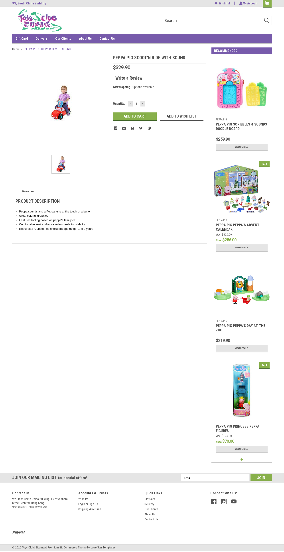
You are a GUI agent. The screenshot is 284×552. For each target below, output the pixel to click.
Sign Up (93, 504)
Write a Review (128, 78)
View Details (242, 147)
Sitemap (41, 547)
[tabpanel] (242, 105)
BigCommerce (68, 547)
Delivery (41, 39)
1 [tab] (242, 459)
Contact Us (107, 39)
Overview (28, 191)
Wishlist (221, 3)
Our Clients (63, 39)
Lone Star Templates (103, 547)
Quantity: (119, 103)
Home (16, 49)
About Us (85, 39)
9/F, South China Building (29, 3)
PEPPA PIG (221, 119)
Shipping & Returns (89, 509)
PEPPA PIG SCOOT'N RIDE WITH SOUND (47, 49)
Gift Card (22, 39)
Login (81, 504)
